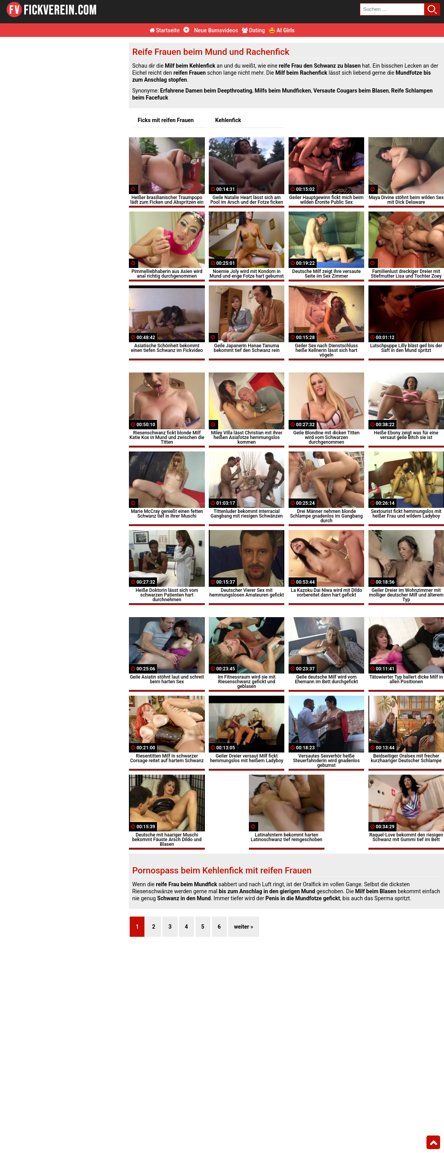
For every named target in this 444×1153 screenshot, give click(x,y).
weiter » (243, 927)
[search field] (392, 9)
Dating (253, 30)
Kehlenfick (228, 120)
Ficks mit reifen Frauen (165, 120)
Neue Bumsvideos (210, 30)
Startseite (165, 30)
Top (433, 1142)
